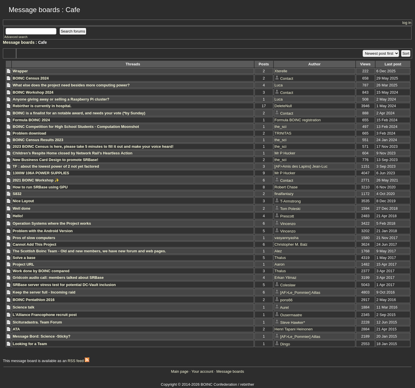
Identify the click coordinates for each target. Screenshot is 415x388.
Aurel (284, 307)
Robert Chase (286, 187)
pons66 (286, 300)
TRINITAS (283, 133)
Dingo (285, 344)
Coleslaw (287, 285)
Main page (179, 371)
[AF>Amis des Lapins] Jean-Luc (301, 166)
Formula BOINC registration (298, 120)
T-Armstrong (290, 201)
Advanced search (15, 37)
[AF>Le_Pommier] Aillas (300, 292)
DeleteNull (283, 106)
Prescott (287, 216)
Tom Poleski (290, 209)
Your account (202, 371)
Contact (286, 78)
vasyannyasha (287, 238)
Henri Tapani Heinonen (294, 329)
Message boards (19, 42)
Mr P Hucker (285, 153)
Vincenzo (287, 224)
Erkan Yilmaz (286, 277)
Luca (279, 85)
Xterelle (281, 71)
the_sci (280, 126)
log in (406, 22)
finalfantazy (284, 194)
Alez (278, 251)
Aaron (280, 264)
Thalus (280, 257)
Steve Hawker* (292, 322)
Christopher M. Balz (291, 244)
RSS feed (78, 361)
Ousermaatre (291, 315)
